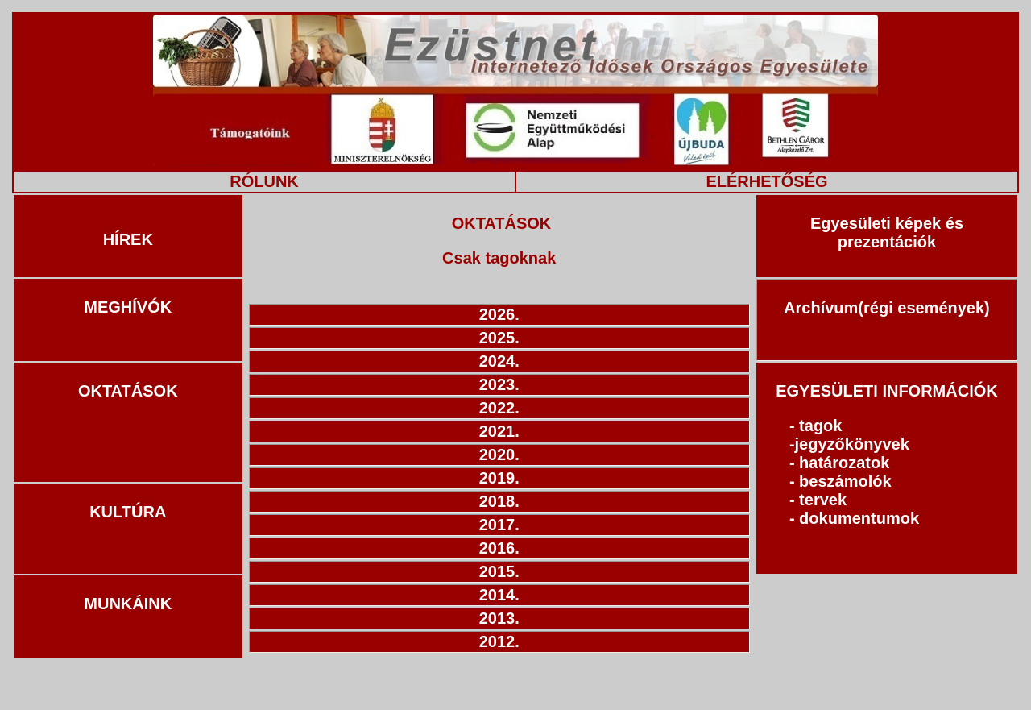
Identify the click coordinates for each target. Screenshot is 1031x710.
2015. (499, 571)
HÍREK (128, 239)
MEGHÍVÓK (128, 307)
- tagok (816, 425)
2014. (499, 595)
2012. (499, 641)
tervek (823, 500)
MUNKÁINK (128, 603)
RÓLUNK (264, 181)
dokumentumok (859, 518)
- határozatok (839, 462)
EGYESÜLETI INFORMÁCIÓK (887, 391)
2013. (499, 618)
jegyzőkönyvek (852, 444)
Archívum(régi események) (887, 308)
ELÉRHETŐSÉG (766, 181)
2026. (499, 314)
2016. (499, 548)
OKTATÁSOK (128, 391)
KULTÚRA (127, 512)
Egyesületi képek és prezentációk (886, 232)
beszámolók (845, 481)
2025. (499, 338)
